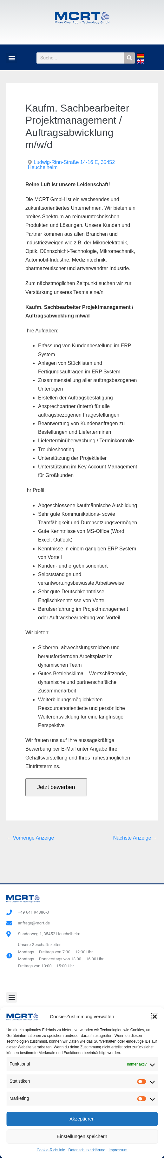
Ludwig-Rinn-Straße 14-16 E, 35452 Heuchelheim (71, 165)
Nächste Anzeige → (135, 838)
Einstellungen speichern (82, 1136)
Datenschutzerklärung (86, 1150)
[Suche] (129, 58)
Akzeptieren (82, 1118)
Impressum (117, 1150)
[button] (154, 1016)
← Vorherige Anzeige (30, 838)
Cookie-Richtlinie (50, 1150)
